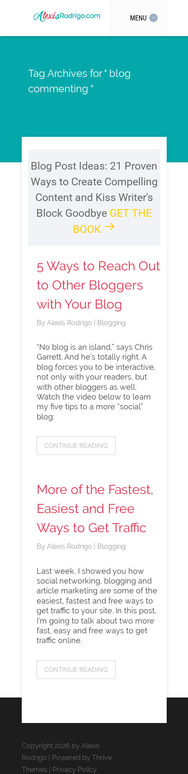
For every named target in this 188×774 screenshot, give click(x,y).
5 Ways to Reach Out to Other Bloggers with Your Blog (98, 285)
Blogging (111, 323)
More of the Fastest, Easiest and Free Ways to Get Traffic (95, 508)
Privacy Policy (74, 769)
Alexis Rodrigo (70, 323)
